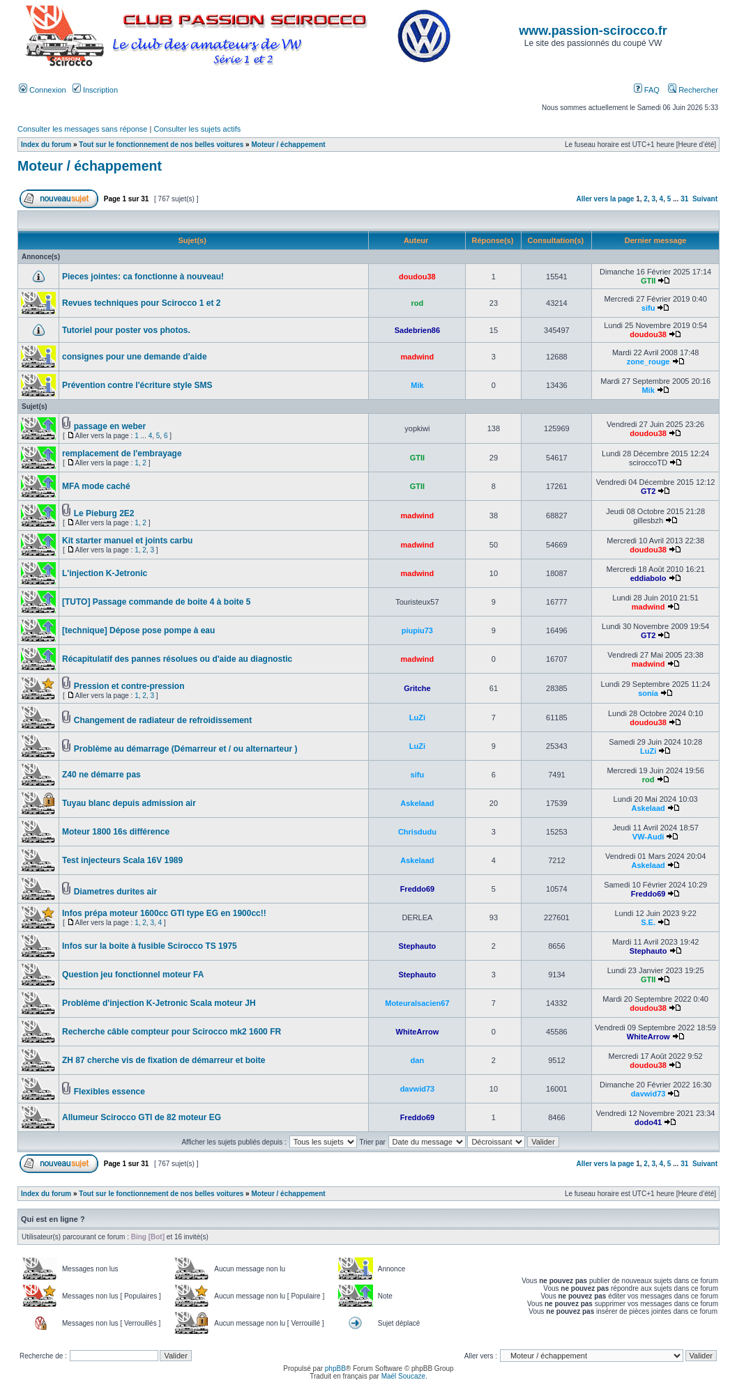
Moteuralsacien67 (417, 1003)
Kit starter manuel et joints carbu (127, 540)
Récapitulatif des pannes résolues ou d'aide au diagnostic (177, 659)
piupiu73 (417, 630)
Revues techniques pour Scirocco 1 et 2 (141, 303)
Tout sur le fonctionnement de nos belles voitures (161, 144)
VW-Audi (648, 836)
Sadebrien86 (417, 330)
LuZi (417, 717)
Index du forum (46, 144)
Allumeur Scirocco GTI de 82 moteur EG (141, 1117)
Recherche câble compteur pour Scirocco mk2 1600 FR (171, 1032)
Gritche (417, 688)
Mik (417, 385)
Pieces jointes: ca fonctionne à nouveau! (143, 276)
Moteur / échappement (288, 144)
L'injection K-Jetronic (104, 573)
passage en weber (110, 426)
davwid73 (417, 1089)
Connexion (42, 90)
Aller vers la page (607, 199)
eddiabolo (648, 578)
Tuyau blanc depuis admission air (129, 803)
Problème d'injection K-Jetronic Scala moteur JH (159, 1003)
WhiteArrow (417, 1032)
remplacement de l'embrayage (122, 453)
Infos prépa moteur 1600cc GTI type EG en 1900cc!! (164, 913)
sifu (648, 308)
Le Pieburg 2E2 (104, 513)
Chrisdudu (417, 832)
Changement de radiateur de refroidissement (163, 720)
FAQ (647, 90)
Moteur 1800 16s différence (115, 832)
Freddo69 (417, 889)
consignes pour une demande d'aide (134, 357)
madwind (417, 356)
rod (417, 303)
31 (684, 199)
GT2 (648, 491)
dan (418, 1060)
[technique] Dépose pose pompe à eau (138, 630)
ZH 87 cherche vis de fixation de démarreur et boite (163, 1060)
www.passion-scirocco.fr (593, 31)
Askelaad (417, 803)
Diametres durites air (115, 892)
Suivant (704, 199)
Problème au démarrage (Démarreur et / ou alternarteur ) (186, 749)
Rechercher (693, 90)
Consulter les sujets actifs (197, 129)
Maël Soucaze (403, 1376)
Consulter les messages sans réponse (82, 129)
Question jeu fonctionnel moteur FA (133, 974)
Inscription (95, 90)
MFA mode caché (96, 486)
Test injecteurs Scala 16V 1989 (122, 860)
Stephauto (417, 946)
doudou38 (417, 276)
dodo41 (648, 1122)
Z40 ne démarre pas (101, 775)
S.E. (648, 922)
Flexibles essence (109, 1091)
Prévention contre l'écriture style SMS (137, 385)
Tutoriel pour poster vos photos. (126, 330)
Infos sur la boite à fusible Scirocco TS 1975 (149, 946)
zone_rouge (648, 361)
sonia (648, 693)
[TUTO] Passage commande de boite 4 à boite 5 (156, 602)
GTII (648, 281)
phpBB (335, 1368)
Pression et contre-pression (129, 686)
